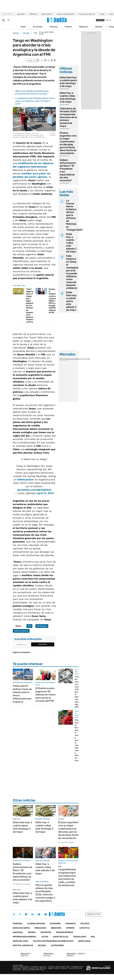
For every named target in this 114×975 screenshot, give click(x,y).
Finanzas (54, 26)
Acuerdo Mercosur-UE (87, 14)
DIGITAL (26, 955)
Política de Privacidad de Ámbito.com (53, 941)
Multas (42, 945)
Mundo (26, 33)
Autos (44, 936)
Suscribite (42, 644)
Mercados (40, 928)
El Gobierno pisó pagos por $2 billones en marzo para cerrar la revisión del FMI (46, 694)
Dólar (23, 26)
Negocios (83, 26)
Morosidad (21, 14)
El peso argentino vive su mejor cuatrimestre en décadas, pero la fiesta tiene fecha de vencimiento (68, 143)
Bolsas (70, 359)
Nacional (18, 932)
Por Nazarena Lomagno (22, 884)
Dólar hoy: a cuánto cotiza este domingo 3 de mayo (68, 97)
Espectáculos (60, 936)
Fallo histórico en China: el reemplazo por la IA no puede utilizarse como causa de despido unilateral (72, 272)
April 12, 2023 (45, 493)
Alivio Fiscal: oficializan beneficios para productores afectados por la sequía (32, 92)
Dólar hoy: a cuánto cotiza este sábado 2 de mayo (71, 242)
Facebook (20, 914)
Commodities (78, 359)
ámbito (16, 33)
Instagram (26, 914)
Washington (42, 626)
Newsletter (108, 26)
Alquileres (33, 14)
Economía (37, 26)
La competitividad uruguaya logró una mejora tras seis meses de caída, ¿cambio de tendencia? (67, 876)
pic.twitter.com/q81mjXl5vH (34, 489)
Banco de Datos (21, 928)
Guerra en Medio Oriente (65, 14)
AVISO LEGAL (84, 941)
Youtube (39, 914)
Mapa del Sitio (20, 941)
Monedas (63, 359)
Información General (24, 936)
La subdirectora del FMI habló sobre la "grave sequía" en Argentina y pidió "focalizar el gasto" (35, 101)
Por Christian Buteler (66, 842)
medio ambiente (21, 631)
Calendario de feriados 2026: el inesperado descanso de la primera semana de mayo (68, 117)
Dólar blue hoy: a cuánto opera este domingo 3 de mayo (68, 82)
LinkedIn (32, 914)
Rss (93, 936)
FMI (35, 33)
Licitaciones (57, 945)
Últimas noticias (36, 923)
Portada (17, 923)
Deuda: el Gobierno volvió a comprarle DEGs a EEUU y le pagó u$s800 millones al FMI (53, 301)
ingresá (108, 20)
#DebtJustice (25, 479)
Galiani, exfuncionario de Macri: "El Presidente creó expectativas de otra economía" (68, 170)
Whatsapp (46, 914)
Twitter (14, 914)
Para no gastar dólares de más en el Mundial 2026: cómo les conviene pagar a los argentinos (45, 892)
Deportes (46, 932)
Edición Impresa (64, 932)
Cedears (86, 359)
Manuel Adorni (47, 14)
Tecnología (79, 936)
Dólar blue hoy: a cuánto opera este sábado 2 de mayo (71, 301)
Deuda (102, 14)
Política (68, 26)
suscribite (100, 20)
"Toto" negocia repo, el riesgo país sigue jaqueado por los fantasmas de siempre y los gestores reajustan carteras (31, 305)
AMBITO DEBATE (76, 955)
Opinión (98, 26)
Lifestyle (84, 928)
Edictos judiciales (23, 945)
